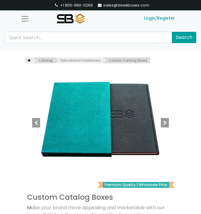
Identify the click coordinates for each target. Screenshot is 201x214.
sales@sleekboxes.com (123, 5)
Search (184, 37)
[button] (36, 122)
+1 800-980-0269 (73, 5)
